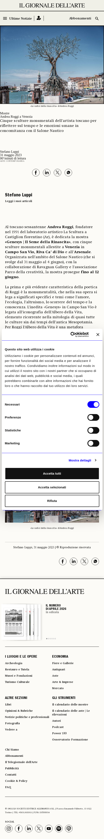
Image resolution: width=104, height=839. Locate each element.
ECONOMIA (60, 657)
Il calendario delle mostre (70, 704)
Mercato (58, 688)
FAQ (8, 787)
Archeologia (13, 663)
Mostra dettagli (80, 460)
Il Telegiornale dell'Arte (21, 762)
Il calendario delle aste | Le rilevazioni (71, 712)
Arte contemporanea (12, 161)
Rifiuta (52, 501)
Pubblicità (12, 768)
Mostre (4, 113)
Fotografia (12, 723)
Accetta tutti (52, 473)
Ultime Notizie (20, 18)
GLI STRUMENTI (63, 698)
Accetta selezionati (52, 487)
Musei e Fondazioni (18, 675)
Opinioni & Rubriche (19, 710)
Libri (8, 704)
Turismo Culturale (17, 682)
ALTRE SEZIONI (16, 698)
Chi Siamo (12, 749)
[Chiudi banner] (97, 334)
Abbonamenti (80, 18)
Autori (56, 720)
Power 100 (59, 733)
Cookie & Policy (16, 781)
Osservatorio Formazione (70, 739)
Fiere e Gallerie (63, 663)
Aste (55, 675)
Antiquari (58, 669)
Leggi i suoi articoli (18, 201)
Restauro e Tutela (17, 669)
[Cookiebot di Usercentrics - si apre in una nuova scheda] (70, 334)
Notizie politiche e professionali (27, 717)
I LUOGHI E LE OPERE (21, 657)
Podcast (58, 727)
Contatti (10, 774)
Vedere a (11, 729)
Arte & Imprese (62, 682)
